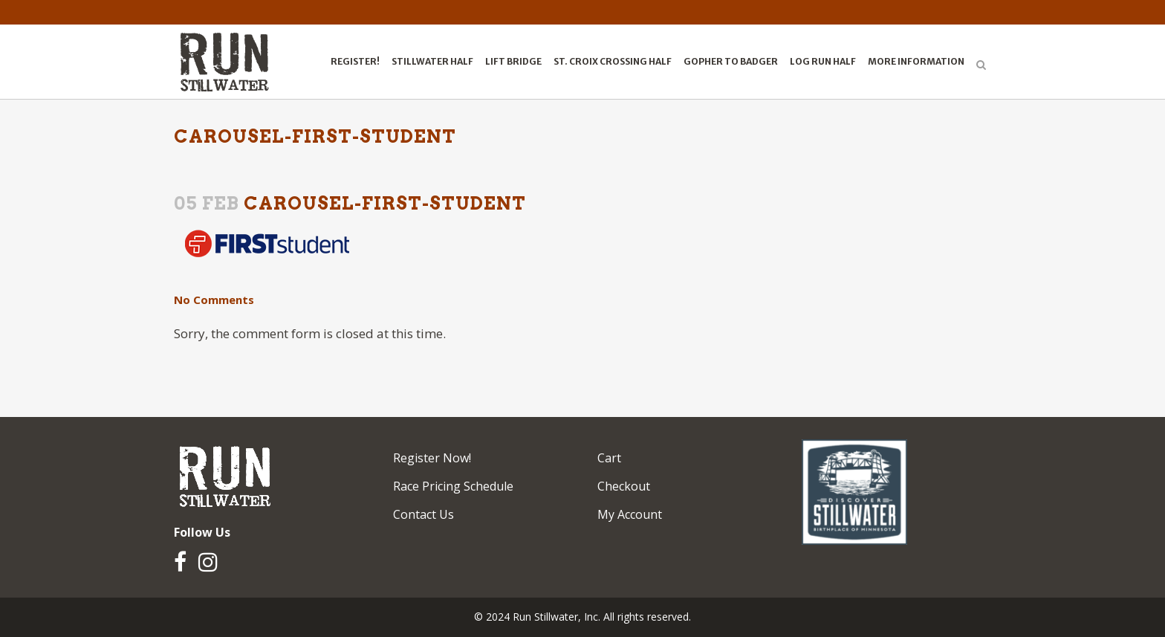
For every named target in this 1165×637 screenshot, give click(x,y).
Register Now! (432, 458)
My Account (629, 514)
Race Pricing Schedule (453, 486)
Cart (609, 458)
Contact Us (423, 514)
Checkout (623, 486)
